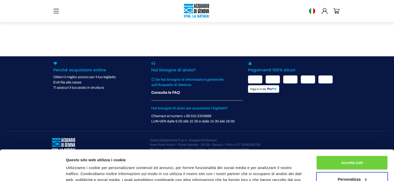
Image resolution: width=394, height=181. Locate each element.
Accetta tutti (352, 134)
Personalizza (352, 150)
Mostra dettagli (79, 171)
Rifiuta (352, 167)
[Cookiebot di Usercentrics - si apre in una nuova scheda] (33, 171)
